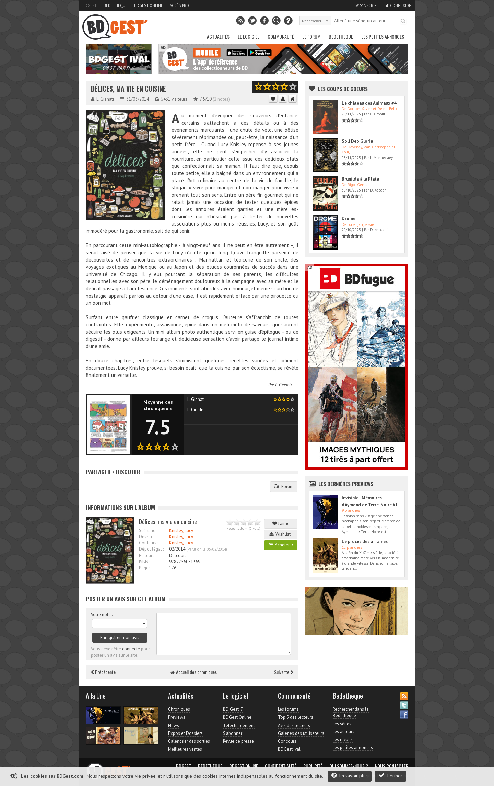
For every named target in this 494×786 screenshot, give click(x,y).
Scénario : (148, 530)
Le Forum (311, 36)
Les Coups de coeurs (343, 88)
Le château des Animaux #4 (369, 103)
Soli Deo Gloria (357, 141)
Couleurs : (148, 543)
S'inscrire (367, 5)
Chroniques (179, 709)
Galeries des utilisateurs (301, 733)
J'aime (281, 524)
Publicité (312, 766)
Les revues (343, 739)
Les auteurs (343, 732)
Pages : (145, 568)
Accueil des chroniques (193, 671)
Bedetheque (115, 5)
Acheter (281, 545)
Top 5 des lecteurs (295, 717)
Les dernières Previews (345, 483)
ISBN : (144, 562)
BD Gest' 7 (233, 709)
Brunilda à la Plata (360, 179)
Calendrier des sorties (189, 741)
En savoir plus (349, 775)
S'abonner (232, 733)
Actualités (218, 36)
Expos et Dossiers (185, 733)
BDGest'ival (289, 749)
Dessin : (146, 537)
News (173, 725)
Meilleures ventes (185, 749)
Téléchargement (239, 725)
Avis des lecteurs (294, 725)
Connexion (399, 5)
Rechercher (403, 21)
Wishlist (281, 534)
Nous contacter (391, 766)
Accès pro (179, 5)
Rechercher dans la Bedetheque (351, 712)
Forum (284, 486)
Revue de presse (238, 741)
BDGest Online (148, 5)
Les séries (342, 724)
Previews (176, 717)
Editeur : (146, 555)
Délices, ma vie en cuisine (128, 89)
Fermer (390, 775)
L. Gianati (283, 385)
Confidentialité (280, 766)
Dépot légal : (151, 549)
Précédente (103, 671)
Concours (287, 741)
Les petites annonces (382, 36)
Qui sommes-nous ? (348, 766)
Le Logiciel (248, 36)
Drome (348, 218)
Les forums (288, 709)
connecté (131, 649)
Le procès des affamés (365, 541)
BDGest (89, 5)
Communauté (281, 36)
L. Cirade (195, 410)
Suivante (283, 671)
